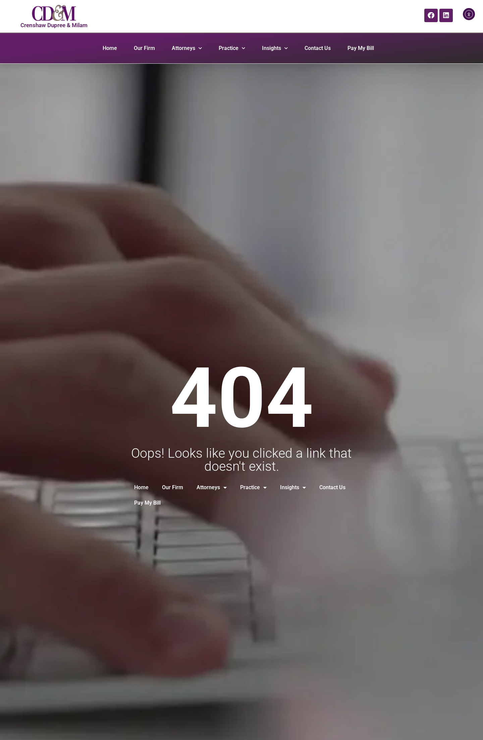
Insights (275, 48)
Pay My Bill (360, 48)
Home (110, 48)
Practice (232, 48)
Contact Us (318, 48)
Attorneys (187, 48)
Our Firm (144, 48)
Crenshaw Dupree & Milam (54, 25)
